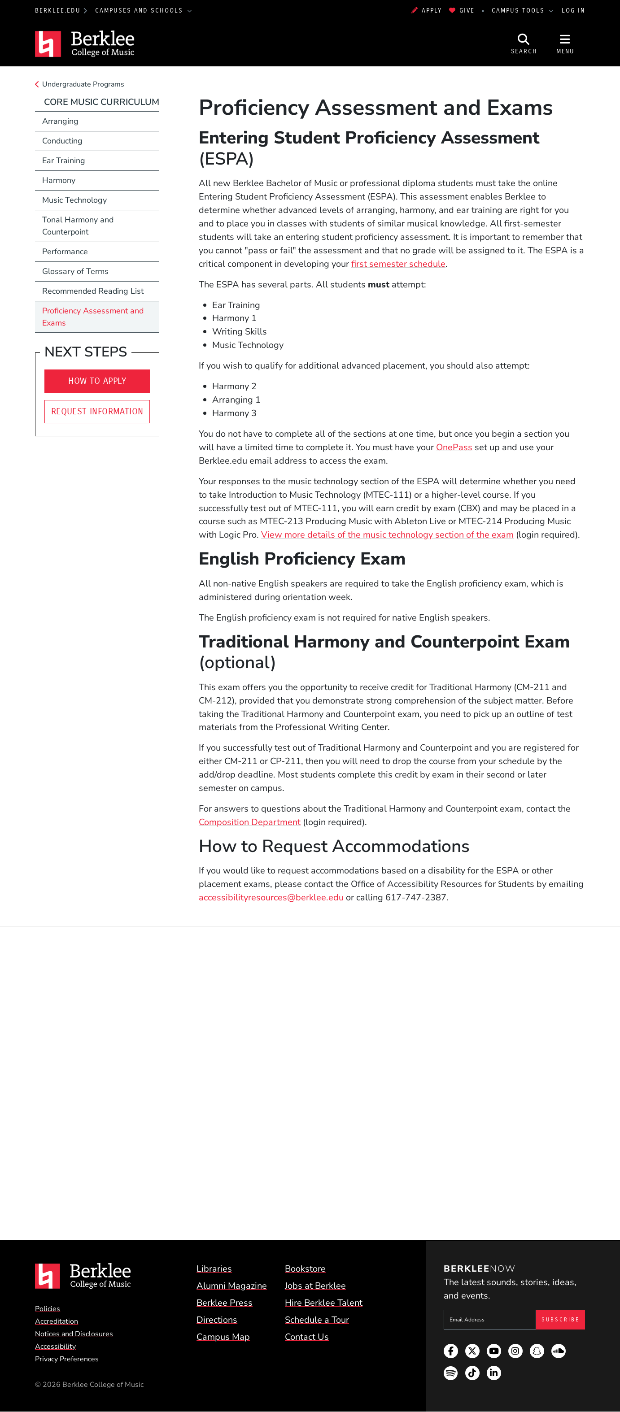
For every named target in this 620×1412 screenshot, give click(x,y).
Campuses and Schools (140, 10)
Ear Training (63, 160)
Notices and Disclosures (74, 1334)
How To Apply (97, 381)
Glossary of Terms (75, 271)
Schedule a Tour (317, 1320)
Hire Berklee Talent (323, 1303)
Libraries (214, 1269)
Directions (216, 1320)
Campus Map (223, 1337)
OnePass (454, 447)
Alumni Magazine (231, 1286)
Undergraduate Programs (83, 84)
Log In (573, 10)
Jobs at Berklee (315, 1286)
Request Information (97, 411)
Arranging (60, 121)
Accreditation (56, 1321)
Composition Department (250, 822)
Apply (426, 10)
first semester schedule (398, 264)
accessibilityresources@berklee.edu (271, 897)
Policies (47, 1309)
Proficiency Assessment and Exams (93, 316)
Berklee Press (224, 1303)
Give (462, 10)
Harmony (58, 180)
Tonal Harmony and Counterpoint (78, 225)
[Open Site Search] (524, 44)
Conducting (62, 140)
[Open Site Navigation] (565, 44)
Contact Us (307, 1337)
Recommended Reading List (93, 291)
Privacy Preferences (67, 1359)
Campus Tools (519, 10)
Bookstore (305, 1269)
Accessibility (55, 1346)
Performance (65, 251)
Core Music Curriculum (101, 102)
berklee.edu (58, 10)
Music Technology (74, 200)
